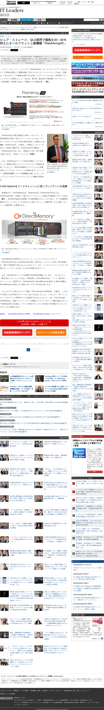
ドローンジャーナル (93, 702)
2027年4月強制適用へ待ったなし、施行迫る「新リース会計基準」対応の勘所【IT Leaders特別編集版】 (34, 403)
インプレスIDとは (79, 44)
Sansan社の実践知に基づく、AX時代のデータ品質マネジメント (82, 145)
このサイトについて (6, 690)
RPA (44, 23)
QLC (21, 367)
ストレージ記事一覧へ (61, 33)
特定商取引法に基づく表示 (72, 690)
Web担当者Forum (48, 700)
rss (7, 15)
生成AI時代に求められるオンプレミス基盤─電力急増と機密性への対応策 (55, 607)
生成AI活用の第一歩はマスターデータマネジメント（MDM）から (82, 188)
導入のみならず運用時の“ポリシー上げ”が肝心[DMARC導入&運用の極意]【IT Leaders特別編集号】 (34, 423)
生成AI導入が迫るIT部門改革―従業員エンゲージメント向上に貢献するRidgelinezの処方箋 (21, 607)
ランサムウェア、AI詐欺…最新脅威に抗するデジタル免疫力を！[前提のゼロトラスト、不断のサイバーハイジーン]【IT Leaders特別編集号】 (34, 431)
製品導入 (50, 3)
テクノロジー (26, 20)
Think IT (39, 700)
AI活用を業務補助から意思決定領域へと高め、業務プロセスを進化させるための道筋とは (21, 498)
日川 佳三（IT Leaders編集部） (24, 47)
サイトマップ (85, 690)
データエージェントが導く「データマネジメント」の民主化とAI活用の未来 (21, 444)
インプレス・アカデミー (21, 705)
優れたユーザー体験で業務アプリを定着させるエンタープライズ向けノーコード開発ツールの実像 (55, 567)
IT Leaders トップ (5, 27)
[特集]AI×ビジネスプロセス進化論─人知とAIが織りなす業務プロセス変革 (87, 443)
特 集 (39, 20)
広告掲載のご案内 (35, 690)
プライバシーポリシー (55, 690)
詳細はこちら (96, 638)
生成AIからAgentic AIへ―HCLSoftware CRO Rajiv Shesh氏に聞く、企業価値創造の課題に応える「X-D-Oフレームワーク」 (82, 377)
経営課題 (14, 20)
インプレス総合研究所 (61, 700)
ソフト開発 (77, 2)
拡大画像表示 (6, 129)
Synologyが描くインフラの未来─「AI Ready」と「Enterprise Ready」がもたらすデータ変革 (56, 378)
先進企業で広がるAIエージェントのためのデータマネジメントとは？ (21, 567)
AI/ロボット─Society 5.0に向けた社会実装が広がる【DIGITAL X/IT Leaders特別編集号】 (30, 417)
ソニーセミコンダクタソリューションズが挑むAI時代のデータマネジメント (21, 539)
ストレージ (28, 27)
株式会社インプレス (20, 698)
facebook (4, 15)
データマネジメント (66, 23)
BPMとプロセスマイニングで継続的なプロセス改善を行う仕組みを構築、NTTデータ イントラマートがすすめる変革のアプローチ (82, 418)
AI (39, 23)
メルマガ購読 (24, 690)
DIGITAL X (83, 702)
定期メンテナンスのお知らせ (81, 116)
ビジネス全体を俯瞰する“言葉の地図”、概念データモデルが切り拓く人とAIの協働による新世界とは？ (55, 512)
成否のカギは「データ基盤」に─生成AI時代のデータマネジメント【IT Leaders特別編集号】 (31, 411)
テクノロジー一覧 (17, 27)
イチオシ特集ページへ (94, 471)
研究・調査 (91, 2)
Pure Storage (7, 367)
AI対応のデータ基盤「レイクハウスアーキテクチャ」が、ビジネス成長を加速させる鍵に (21, 457)
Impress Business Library (80, 39)
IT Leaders (11, 10)
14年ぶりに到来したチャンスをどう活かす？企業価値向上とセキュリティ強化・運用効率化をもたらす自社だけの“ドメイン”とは (82, 342)
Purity (25, 367)
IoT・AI (84, 2)
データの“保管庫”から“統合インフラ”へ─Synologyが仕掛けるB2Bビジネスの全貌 (56, 389)
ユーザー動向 (15, 23)
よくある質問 (11, 694)
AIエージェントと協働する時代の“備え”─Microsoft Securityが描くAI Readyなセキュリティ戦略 (21, 621)
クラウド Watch (74, 700)
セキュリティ (53, 23)
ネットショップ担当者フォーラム (24, 702)
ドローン (69, 3)
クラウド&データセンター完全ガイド (25, 700)
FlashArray (15, 367)
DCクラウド (37, 3)
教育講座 (76, 3)
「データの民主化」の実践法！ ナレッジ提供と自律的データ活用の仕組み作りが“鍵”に (21, 512)
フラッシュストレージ (34, 367)
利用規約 (16, 690)
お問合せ (2, 694)
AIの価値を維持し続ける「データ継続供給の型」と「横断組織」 (82, 213)
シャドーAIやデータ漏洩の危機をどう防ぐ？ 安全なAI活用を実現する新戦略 (21, 526)
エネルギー (63, 3)
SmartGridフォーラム (86, 700)
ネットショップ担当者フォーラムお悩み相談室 (48, 702)
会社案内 (44, 690)
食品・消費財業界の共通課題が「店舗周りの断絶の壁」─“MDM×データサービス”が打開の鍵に (21, 635)
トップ (4, 21)
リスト (20, 50)
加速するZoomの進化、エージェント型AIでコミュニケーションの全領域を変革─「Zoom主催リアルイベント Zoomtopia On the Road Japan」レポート (21, 596)
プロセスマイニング (29, 23)
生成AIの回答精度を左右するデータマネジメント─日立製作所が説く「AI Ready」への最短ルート (55, 539)
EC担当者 (70, 2)
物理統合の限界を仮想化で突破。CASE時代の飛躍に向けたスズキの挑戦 (21, 553)
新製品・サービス (38, 27)
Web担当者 (63, 2)
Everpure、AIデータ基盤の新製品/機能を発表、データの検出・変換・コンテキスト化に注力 (21, 389)
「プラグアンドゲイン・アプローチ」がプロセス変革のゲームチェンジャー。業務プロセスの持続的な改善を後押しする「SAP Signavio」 (21, 650)
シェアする (4, 50)
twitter (1, 15)
